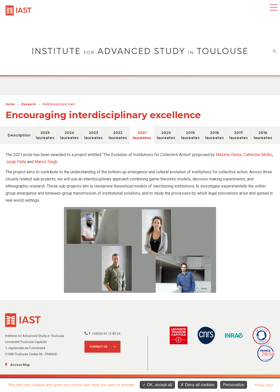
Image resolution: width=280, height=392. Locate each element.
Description (19, 135)
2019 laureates (190, 135)
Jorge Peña (16, 161)
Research (29, 104)
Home (10, 104)
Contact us (99, 346)
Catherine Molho (257, 154)
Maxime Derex (229, 154)
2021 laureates (142, 135)
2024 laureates (69, 135)
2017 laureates (238, 135)
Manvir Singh (45, 161)
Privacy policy (264, 385)
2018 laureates (214, 135)
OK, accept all (157, 385)
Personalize (233, 385)
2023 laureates (93, 135)
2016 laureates (263, 135)
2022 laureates (118, 135)
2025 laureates (45, 135)
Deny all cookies (198, 385)
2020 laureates (166, 135)
